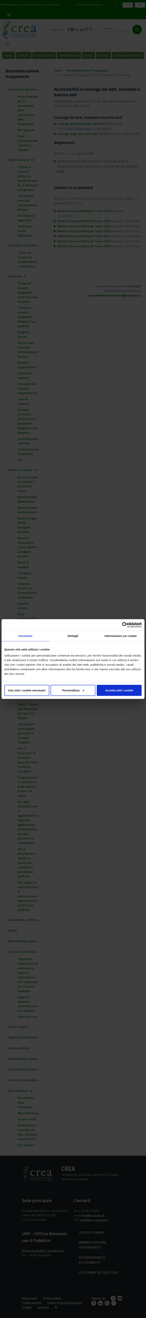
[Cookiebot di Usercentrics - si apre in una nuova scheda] (125, 625)
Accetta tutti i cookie (119, 690)
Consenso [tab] (25, 635)
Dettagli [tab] (73, 635)
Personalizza (73, 690)
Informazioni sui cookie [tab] (121, 635)
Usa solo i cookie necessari (26, 690)
